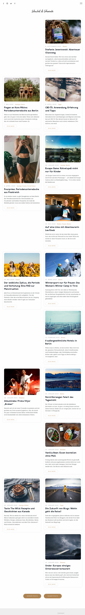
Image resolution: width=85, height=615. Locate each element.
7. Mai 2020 (9, 104)
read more (52, 70)
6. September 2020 (53, 46)
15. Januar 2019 (51, 505)
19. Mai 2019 (9, 279)
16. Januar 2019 (10, 505)
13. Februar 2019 (52, 337)
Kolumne (21, 398)
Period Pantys (31, 186)
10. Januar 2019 (52, 562)
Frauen (23, 104)
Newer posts (32, 596)
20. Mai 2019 (50, 224)
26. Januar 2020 (52, 165)
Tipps (60, 104)
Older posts (53, 596)
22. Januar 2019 (52, 449)
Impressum (61, 613)
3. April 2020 (9, 186)
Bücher (65, 46)
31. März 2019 (51, 279)
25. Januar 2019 (52, 394)
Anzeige (17, 104)
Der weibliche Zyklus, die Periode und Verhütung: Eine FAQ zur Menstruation (22, 286)
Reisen (68, 165)
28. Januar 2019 (10, 398)
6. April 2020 (50, 104)
